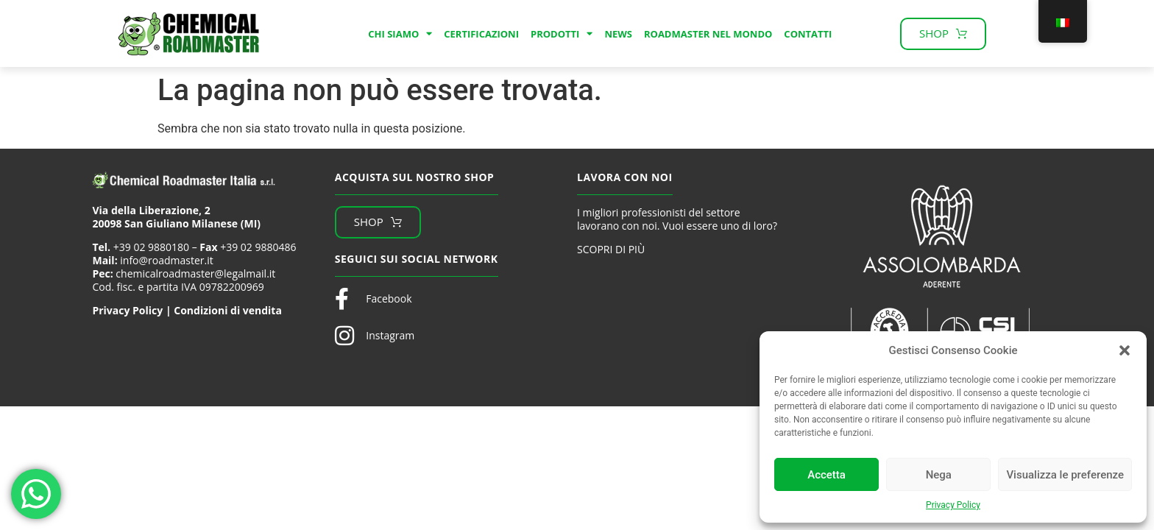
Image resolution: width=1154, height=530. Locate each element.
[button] (1124, 350)
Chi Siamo (400, 33)
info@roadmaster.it (166, 260)
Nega (939, 474)
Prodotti (561, 33)
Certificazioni (481, 33)
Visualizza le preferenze (1065, 474)
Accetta (826, 474)
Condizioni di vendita (228, 310)
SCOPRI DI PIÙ (611, 249)
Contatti (808, 33)
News (618, 33)
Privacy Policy (953, 505)
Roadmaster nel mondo (708, 33)
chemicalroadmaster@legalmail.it (195, 273)
